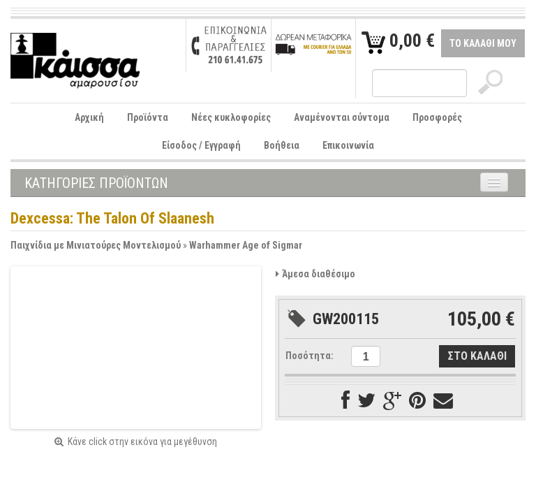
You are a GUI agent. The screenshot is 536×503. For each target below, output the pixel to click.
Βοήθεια (281, 145)
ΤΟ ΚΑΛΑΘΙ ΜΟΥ (482, 43)
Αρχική (89, 117)
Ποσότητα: (309, 355)
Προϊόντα (147, 117)
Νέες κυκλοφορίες (231, 117)
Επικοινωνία (348, 145)
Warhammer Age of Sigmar (245, 245)
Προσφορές (437, 117)
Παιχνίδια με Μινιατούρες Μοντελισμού (95, 245)
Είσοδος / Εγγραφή (201, 145)
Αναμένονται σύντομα (341, 117)
